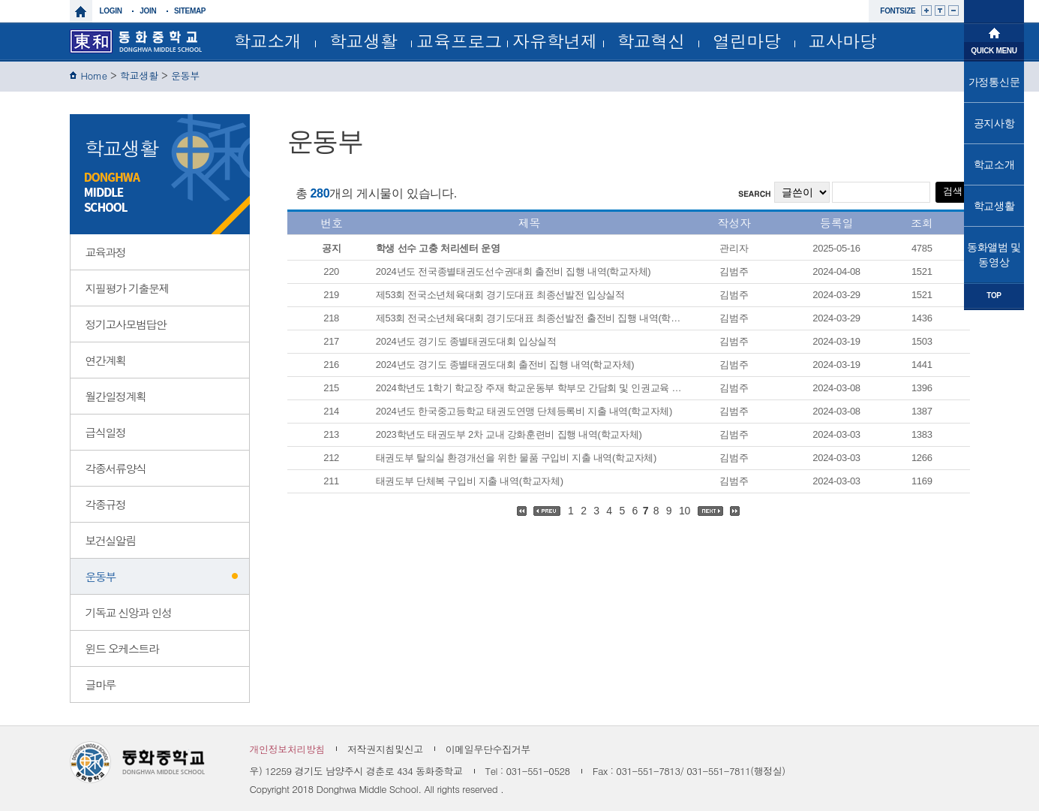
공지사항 (994, 123)
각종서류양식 (116, 468)
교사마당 (843, 41)
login (111, 11)
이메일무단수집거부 (488, 749)
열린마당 (747, 41)
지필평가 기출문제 (128, 288)
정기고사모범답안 (126, 324)
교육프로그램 (459, 44)
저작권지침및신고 (385, 749)
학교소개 (267, 41)
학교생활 (363, 41)
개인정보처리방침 (288, 749)
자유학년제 (555, 41)
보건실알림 (111, 540)
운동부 (185, 75)
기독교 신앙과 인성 (129, 612)
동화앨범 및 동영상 (994, 254)
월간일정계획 (116, 396)
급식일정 (106, 432)
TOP (993, 295)
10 (684, 511)
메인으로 (994, 31)
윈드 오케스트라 (122, 648)
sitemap (190, 11)
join (148, 11)
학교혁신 (651, 41)
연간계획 (106, 360)
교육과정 (106, 252)
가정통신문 (994, 82)
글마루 (101, 684)
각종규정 (106, 504)
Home (94, 75)
